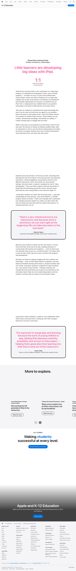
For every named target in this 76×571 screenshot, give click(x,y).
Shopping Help (34, 550)
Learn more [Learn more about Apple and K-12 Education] (38, 516)
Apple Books (19, 551)
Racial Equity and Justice (65, 538)
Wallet (3, 553)
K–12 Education (7, 5)
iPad (3, 532)
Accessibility (62, 528)
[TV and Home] (42, 1)
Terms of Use (12, 568)
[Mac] (10, 1)
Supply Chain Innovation (65, 540)
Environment (62, 532)
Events (61, 555)
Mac (3, 530)
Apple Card (4, 555)
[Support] (65, 1)
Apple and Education (49, 535)
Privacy (61, 536)
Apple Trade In (34, 542)
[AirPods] (36, 1)
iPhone (3, 534)
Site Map (31, 568)
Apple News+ (19, 547)
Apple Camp (33, 536)
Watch (3, 536)
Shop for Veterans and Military (51, 551)
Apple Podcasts (19, 549)
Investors (62, 551)
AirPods (3, 540)
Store (3, 528)
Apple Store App (34, 538)
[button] (70, 1)
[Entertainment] (50, 1)
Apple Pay (4, 557)
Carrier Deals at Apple (35, 546)
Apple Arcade (19, 543)
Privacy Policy (5, 568)
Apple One (18, 537)
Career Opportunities (64, 549)
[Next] (40, 422)
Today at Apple (34, 532)
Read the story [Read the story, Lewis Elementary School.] (17, 415)
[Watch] (25, 1)
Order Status (33, 548)
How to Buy (71, 5)
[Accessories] (58, 1)
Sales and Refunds (20, 568)
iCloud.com (18, 532)
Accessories (4, 546)
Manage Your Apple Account (22, 528)
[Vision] (31, 1)
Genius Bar (33, 530)
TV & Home (4, 542)
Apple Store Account (20, 530)
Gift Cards (4, 548)
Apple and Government (50, 549)
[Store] (6, 1)
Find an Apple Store (14, 563)
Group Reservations (35, 534)
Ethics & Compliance (64, 553)
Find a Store (33, 528)
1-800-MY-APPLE (37, 563)
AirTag (3, 544)
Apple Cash (4, 559)
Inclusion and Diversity (64, 534)
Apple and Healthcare (50, 544)
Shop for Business (49, 530)
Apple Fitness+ (19, 545)
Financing (33, 544)
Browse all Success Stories (38, 446)
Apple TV (18, 539)
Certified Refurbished (35, 540)
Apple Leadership (63, 547)
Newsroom (62, 545)
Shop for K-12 (48, 537)
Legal (27, 568)
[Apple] (2, 1)
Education (62, 530)
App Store (18, 553)
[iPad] (15, 1)
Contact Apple (63, 557)
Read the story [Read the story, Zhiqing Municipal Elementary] (48, 413)
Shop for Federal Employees (51, 556)
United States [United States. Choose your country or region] (71, 567)
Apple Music (18, 541)
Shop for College (48, 539)
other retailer (22, 563)
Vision (3, 538)
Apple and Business (49, 528)
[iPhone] (20, 1)
